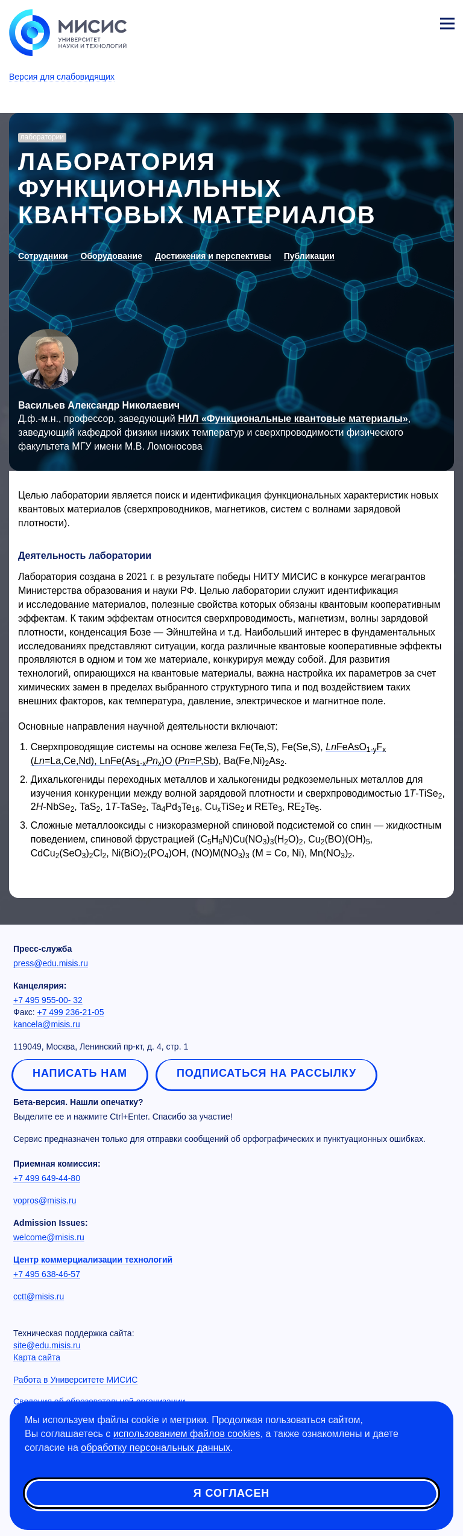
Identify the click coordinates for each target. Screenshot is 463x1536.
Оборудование (111, 256)
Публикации (309, 256)
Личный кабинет (418, 21)
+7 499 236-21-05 (70, 1012)
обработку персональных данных (155, 1447)
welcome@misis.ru (48, 1237)
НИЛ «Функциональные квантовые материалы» (293, 418)
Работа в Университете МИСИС (75, 1380)
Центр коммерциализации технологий (92, 1259)
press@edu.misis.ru (50, 963)
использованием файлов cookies (186, 1434)
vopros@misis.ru (44, 1200)
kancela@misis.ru (46, 1024)
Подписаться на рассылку (266, 1073)
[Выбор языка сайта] (390, 20)
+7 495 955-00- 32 (48, 1000)
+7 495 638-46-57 (46, 1274)
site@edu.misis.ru (46, 1345)
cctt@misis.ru (38, 1296)
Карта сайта (36, 1357)
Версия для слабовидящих (62, 76)
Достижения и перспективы (213, 256)
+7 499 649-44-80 (46, 1178)
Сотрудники (43, 256)
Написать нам (80, 1073)
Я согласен (231, 1493)
